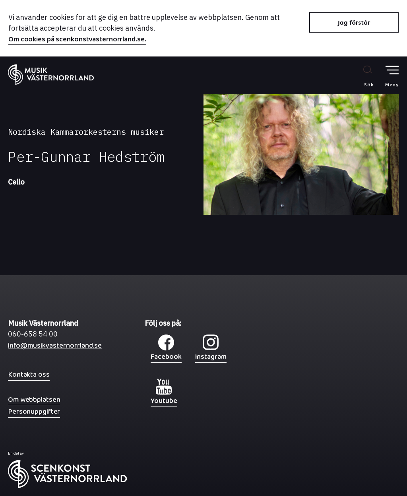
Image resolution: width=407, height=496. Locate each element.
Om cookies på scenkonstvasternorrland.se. (77, 40)
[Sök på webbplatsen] (360, 76)
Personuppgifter (34, 411)
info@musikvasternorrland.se (55, 347)
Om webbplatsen (34, 399)
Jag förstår (354, 22)
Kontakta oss (29, 374)
